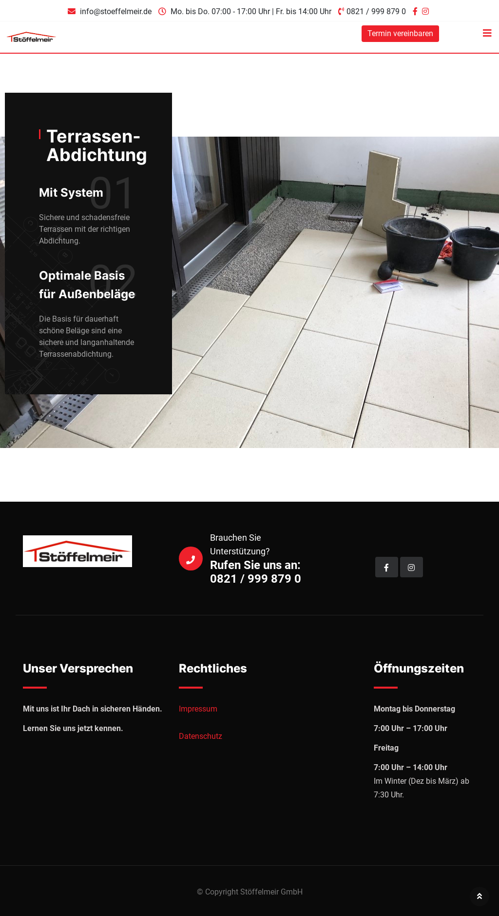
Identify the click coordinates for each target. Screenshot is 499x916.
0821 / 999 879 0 (376, 11)
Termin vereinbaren (400, 33)
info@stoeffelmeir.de (116, 11)
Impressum (198, 708)
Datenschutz (200, 736)
